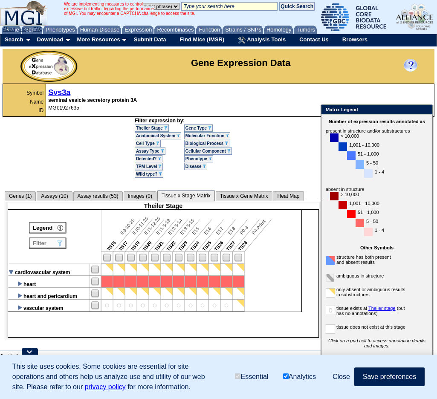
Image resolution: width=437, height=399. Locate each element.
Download (50, 39)
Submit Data (150, 39)
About (9, 29)
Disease (195, 166)
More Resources (98, 39)
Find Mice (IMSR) (201, 39)
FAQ (38, 29)
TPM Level (149, 166)
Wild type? (149, 174)
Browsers (355, 39)
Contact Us (314, 39)
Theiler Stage (152, 128)
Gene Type (198, 128)
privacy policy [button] (105, 386)
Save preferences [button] (389, 376)
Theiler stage (382, 308)
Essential (251, 376)
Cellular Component (208, 151)
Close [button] (341, 376)
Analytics (299, 376)
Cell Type (147, 143)
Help (24, 29)
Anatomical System (158, 135)
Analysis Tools (262, 40)
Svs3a (59, 92)
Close (424, 110)
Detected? (148, 158)
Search (14, 39)
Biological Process (206, 143)
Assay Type (150, 151)
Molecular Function (207, 135)
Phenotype (198, 158)
